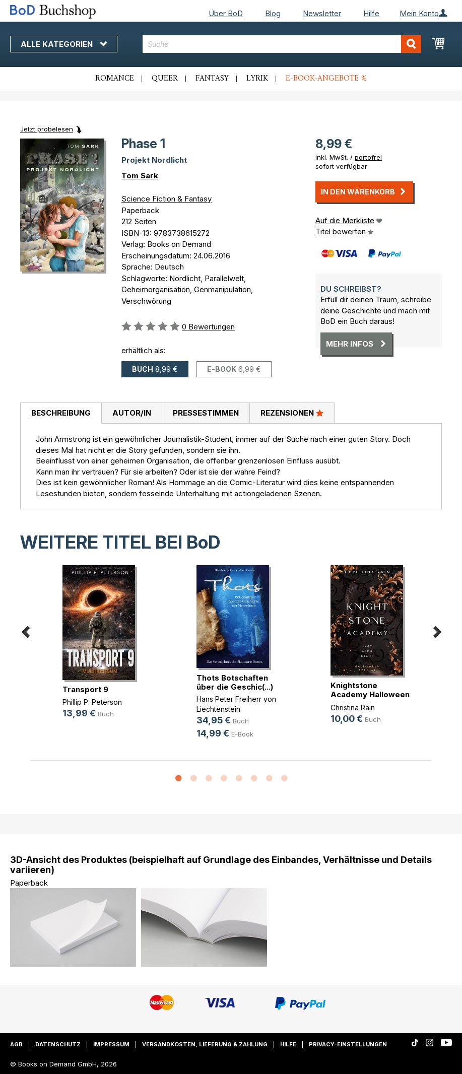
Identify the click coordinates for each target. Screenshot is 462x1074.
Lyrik (257, 79)
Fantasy (212, 79)
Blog (273, 13)
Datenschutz (58, 1044)
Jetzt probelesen (46, 129)
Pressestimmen (206, 413)
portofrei (368, 157)
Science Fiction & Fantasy (166, 199)
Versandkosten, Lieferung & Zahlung (205, 1044)
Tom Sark (139, 175)
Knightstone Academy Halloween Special (370, 694)
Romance (114, 79)
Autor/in (131, 413)
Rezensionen (291, 412)
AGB (16, 1044)
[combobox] (282, 44)
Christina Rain (353, 707)
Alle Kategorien (64, 44)
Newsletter (322, 13)
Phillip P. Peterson (92, 702)
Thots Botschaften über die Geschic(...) (234, 682)
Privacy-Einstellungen (348, 1044)
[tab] (60, 413)
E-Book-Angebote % (326, 79)
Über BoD (226, 13)
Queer (165, 79)
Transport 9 (85, 689)
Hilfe (371, 13)
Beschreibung (61, 413)
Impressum (111, 1044)
